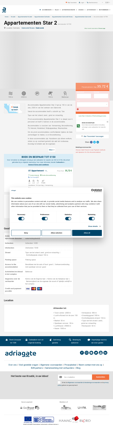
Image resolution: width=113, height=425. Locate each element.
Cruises (82, 10)
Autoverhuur (92, 10)
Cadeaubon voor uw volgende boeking (34, 341)
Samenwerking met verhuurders (59, 368)
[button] (101, 2)
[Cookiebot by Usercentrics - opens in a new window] (93, 190)
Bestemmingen (104, 10)
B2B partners (37, 368)
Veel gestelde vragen (28, 365)
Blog (78, 368)
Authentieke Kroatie (69, 10)
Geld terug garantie (55, 341)
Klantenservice (92, 2)
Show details (93, 226)
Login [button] (83, 2)
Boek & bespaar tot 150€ (13, 341)
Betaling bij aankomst (75, 341)
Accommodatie (47, 10)
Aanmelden (100, 377)
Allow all (87, 233)
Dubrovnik (40, 28)
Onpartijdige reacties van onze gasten (97, 341)
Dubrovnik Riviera (28, 28)
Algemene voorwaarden (51, 365)
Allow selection (56, 233)
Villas (58, 10)
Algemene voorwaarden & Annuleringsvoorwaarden (84, 382)
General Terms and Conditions (38, 164)
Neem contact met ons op (90, 365)
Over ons (12, 365)
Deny (26, 233)
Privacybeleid (70, 365)
